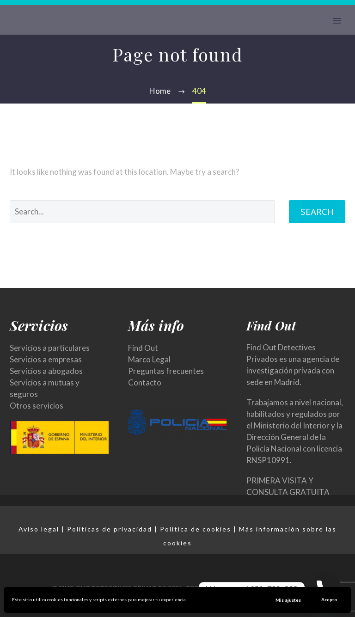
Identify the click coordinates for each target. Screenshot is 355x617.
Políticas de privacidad (109, 529)
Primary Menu (337, 21)
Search (317, 212)
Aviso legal (38, 529)
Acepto (329, 599)
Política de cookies (195, 529)
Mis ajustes (288, 600)
